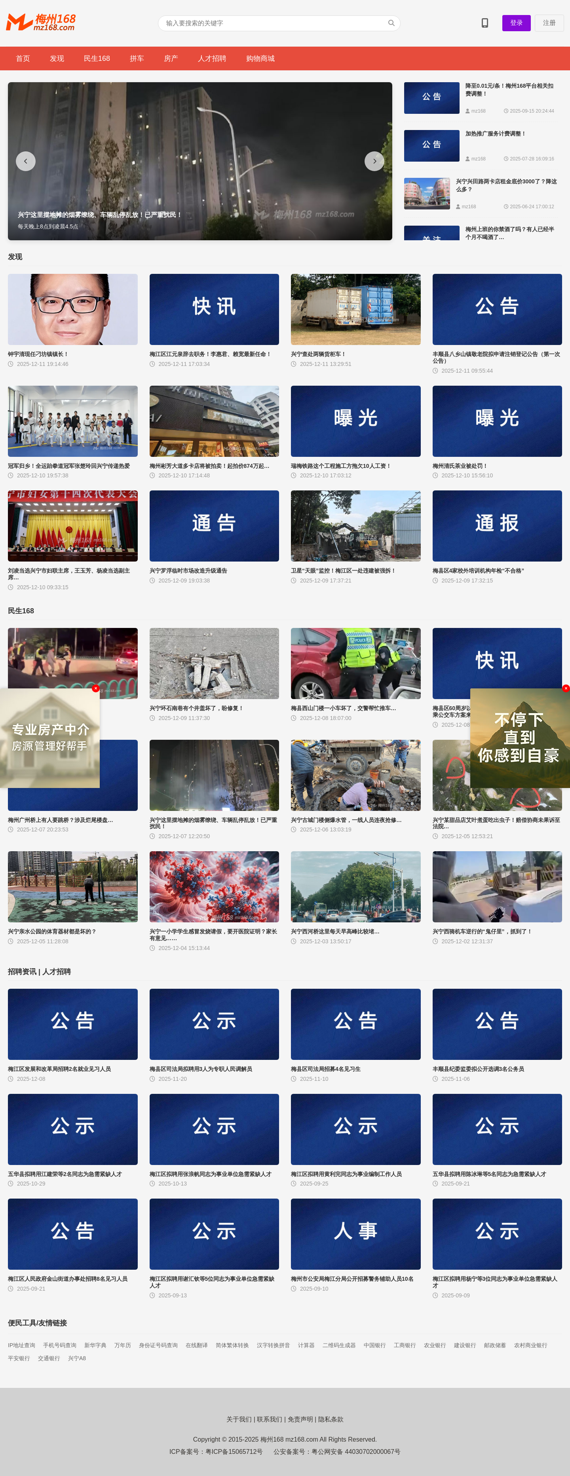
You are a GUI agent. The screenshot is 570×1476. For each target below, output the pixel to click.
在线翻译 (197, 1345)
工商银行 (405, 1345)
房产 (171, 58)
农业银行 (435, 1345)
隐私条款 (331, 1419)
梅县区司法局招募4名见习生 (326, 1069)
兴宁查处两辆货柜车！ (318, 354)
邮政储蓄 (495, 1345)
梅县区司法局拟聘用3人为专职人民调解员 (201, 1069)
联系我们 (269, 1419)
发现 (57, 58)
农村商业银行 (530, 1345)
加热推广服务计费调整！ (496, 133)
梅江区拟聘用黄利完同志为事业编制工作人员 (346, 1174)
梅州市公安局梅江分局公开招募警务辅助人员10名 (352, 1279)
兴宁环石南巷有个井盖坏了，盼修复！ (197, 708)
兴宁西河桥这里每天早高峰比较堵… (335, 931)
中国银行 (375, 1345)
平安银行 (19, 1358)
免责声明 (300, 1419)
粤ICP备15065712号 (234, 1451)
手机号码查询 (59, 1345)
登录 (516, 22)
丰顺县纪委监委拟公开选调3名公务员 (478, 1069)
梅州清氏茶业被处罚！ (460, 466)
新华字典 (95, 1345)
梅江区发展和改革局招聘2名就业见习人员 (59, 1069)
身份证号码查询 (158, 1345)
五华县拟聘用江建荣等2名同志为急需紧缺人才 (65, 1174)
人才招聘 (212, 58)
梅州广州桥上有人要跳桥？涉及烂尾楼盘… (60, 820)
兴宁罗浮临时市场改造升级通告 (188, 570)
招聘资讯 (22, 972)
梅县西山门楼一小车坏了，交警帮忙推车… (343, 708)
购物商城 (260, 58)
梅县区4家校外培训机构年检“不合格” (478, 570)
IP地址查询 (21, 1345)
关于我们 (239, 1419)
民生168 (97, 58)
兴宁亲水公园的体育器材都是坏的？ (52, 931)
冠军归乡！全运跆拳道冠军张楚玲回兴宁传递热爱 (69, 466)
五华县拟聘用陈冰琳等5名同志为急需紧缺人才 (490, 1174)
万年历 (122, 1345)
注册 (549, 22)
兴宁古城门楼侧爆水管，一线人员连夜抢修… (346, 820)
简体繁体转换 (232, 1345)
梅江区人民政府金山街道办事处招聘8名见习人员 (67, 1279)
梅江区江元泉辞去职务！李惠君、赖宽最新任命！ (211, 354)
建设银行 (465, 1345)
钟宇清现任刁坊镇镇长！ (38, 354)
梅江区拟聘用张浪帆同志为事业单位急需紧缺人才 (211, 1174)
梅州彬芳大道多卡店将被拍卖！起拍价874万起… (210, 466)
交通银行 (49, 1358)
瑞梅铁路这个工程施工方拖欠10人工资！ (341, 466)
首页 (23, 58)
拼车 (137, 58)
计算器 (306, 1345)
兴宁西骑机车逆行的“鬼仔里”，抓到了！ (482, 931)
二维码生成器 (339, 1345)
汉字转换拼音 (273, 1345)
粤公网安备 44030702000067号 (356, 1451)
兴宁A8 (77, 1358)
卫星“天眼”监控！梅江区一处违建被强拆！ (343, 570)
